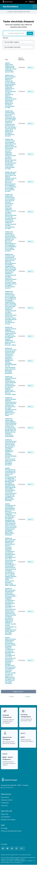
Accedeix (4, 844)
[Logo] (9, 780)
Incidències (5, 803)
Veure (30, 67)
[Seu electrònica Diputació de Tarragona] (7, 1)
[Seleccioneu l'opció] (18, 42)
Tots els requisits (17, 862)
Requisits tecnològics (8, 819)
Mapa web (4, 814)
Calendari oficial (6, 800)
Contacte (4, 805)
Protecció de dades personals (11, 831)
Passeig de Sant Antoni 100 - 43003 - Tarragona (14, 785)
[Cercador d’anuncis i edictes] (14, 33)
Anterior (11, 696)
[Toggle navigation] (34, 6)
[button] (27, 1)
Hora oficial (5, 797)
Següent (27, 696)
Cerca (30, 33)
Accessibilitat (5, 817)
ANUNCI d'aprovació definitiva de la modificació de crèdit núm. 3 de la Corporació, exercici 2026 (10, 67)
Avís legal (4, 828)
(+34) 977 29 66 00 (7, 787)
